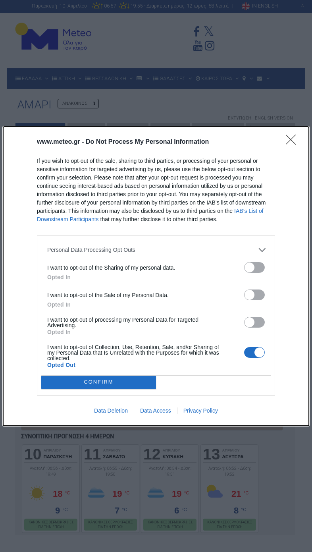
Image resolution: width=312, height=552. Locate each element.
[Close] (293, 142)
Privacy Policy (200, 410)
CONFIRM (99, 382)
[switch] (254, 267)
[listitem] (156, 250)
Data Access (155, 410)
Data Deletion (111, 410)
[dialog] (156, 276)
